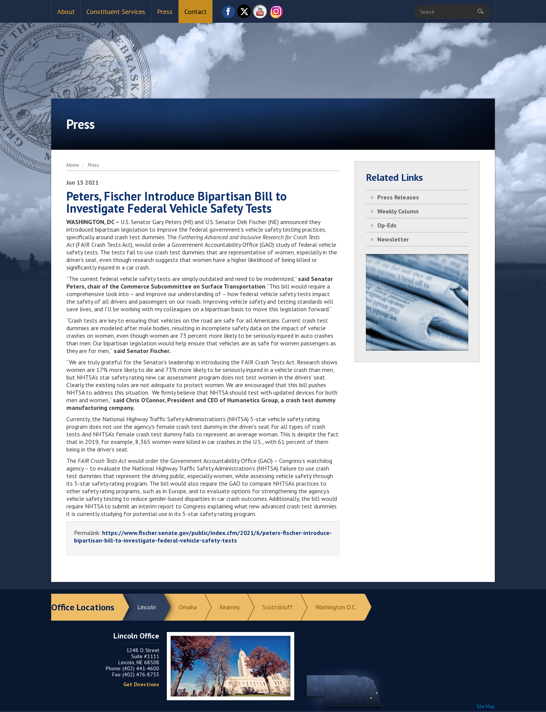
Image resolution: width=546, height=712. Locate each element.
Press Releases (398, 197)
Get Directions (141, 684)
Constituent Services (115, 11)
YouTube (260, 13)
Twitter (244, 13)
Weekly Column (398, 211)
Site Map (486, 706)
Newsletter (393, 239)
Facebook (228, 13)
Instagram (276, 13)
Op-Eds (387, 225)
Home (72, 165)
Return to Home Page (273, 53)
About (66, 11)
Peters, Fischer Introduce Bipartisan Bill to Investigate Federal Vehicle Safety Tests (176, 202)
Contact (195, 11)
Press (165, 11)
